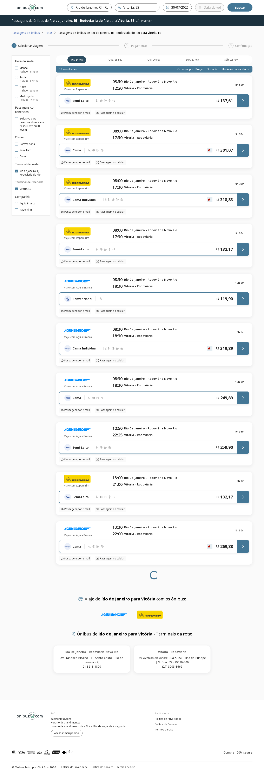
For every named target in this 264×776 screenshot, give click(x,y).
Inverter (144, 21)
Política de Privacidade (168, 719)
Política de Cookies (166, 724)
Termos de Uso (164, 729)
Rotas (49, 33)
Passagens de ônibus (26, 33)
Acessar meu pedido (66, 733)
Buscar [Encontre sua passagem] (240, 7)
